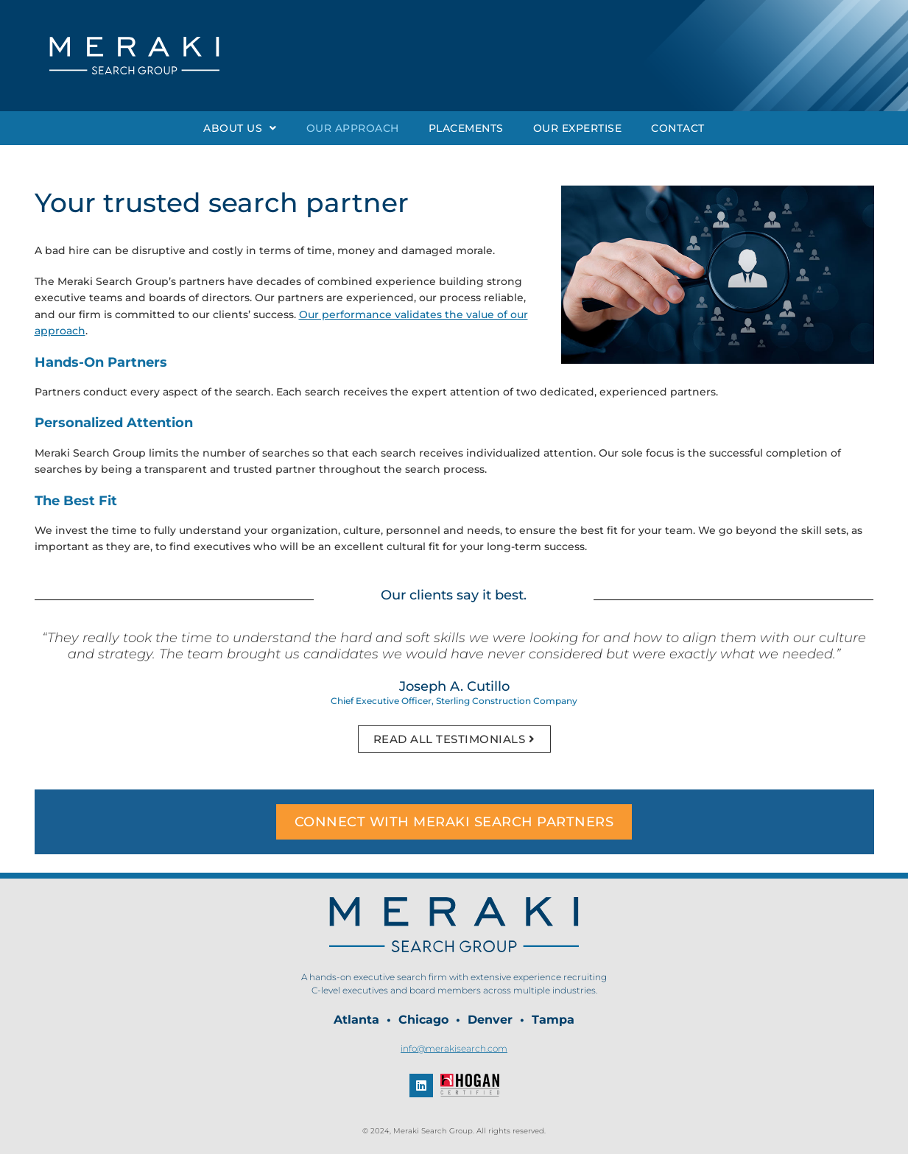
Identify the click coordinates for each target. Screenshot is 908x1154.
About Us (240, 128)
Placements (466, 128)
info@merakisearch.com (454, 1048)
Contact (678, 128)
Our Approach (352, 128)
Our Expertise (577, 128)
